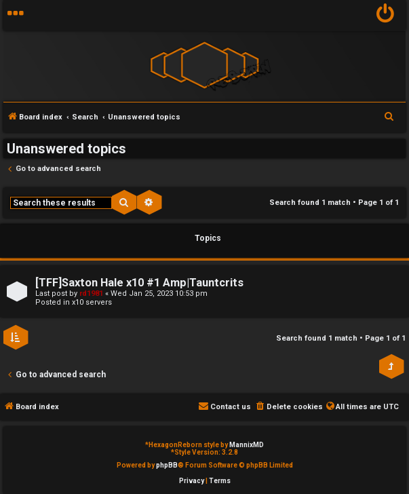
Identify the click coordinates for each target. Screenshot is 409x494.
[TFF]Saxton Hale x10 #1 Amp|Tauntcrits (139, 282)
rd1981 (91, 293)
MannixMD (246, 445)
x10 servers (92, 302)
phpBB (167, 465)
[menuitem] (385, 15)
